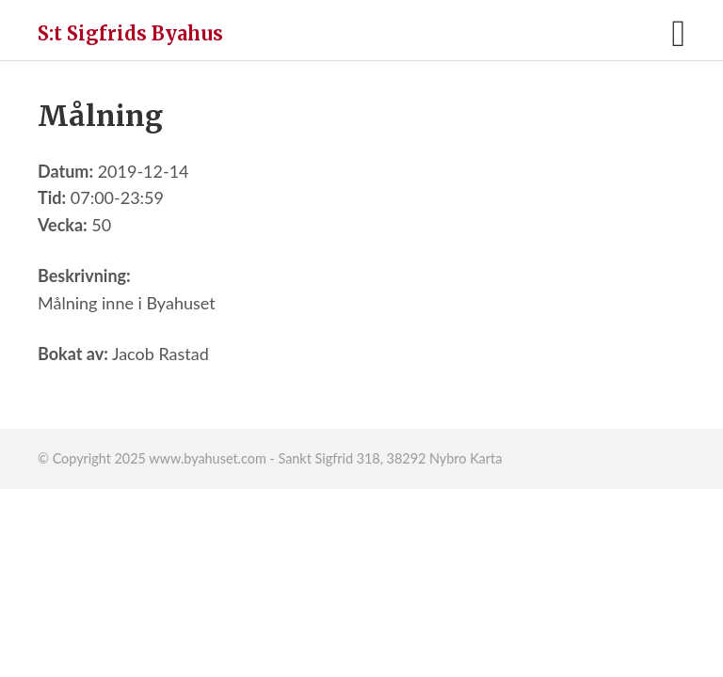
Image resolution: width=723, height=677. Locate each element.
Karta (486, 458)
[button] (678, 33)
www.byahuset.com (207, 458)
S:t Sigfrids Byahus (130, 33)
